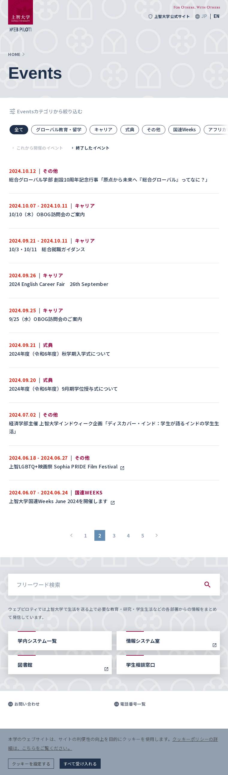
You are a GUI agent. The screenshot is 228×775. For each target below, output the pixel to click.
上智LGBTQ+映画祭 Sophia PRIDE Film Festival (64, 466)
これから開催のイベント (36, 147)
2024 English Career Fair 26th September (59, 283)
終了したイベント (89, 147)
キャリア (103, 129)
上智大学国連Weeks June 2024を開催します (59, 501)
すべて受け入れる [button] (80, 764)
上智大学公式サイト (169, 16)
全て (18, 129)
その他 (154, 129)
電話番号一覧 (130, 704)
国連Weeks (184, 129)
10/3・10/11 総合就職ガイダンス (48, 249)
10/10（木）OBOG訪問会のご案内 (47, 214)
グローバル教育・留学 (58, 129)
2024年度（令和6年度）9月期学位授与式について (64, 388)
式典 (129, 129)
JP (204, 16)
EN (217, 16)
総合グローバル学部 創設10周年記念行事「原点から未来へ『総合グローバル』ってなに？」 (110, 179)
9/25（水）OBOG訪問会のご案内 (46, 318)
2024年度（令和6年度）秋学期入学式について (60, 353)
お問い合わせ (24, 704)
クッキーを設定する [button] (31, 764)
